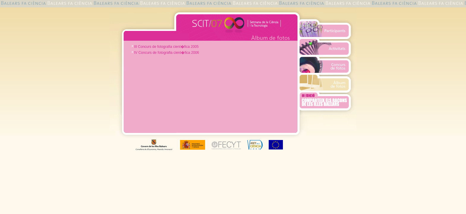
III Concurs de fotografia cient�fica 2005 (166, 47)
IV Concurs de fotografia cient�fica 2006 (166, 53)
